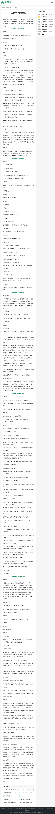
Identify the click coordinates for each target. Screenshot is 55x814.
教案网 (7, 7)
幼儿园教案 (12, 7)
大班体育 (5, 781)
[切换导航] (52, 2)
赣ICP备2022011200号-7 (40, 812)
